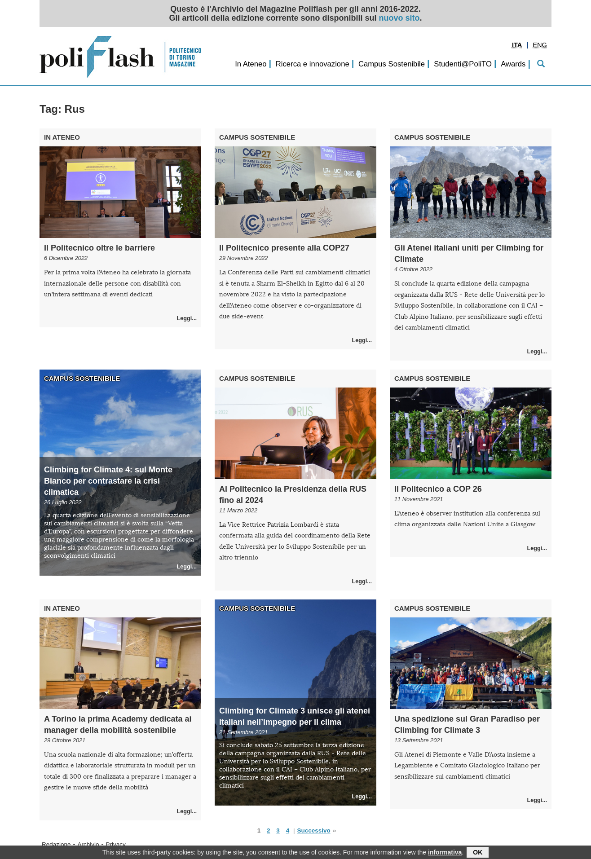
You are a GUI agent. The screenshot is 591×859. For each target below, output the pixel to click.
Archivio (88, 844)
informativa (445, 853)
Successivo (313, 830)
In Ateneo (250, 64)
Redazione (56, 844)
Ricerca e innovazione (312, 64)
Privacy (116, 844)
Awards (513, 64)
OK (477, 853)
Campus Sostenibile (391, 64)
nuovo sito (399, 17)
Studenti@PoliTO (463, 64)
